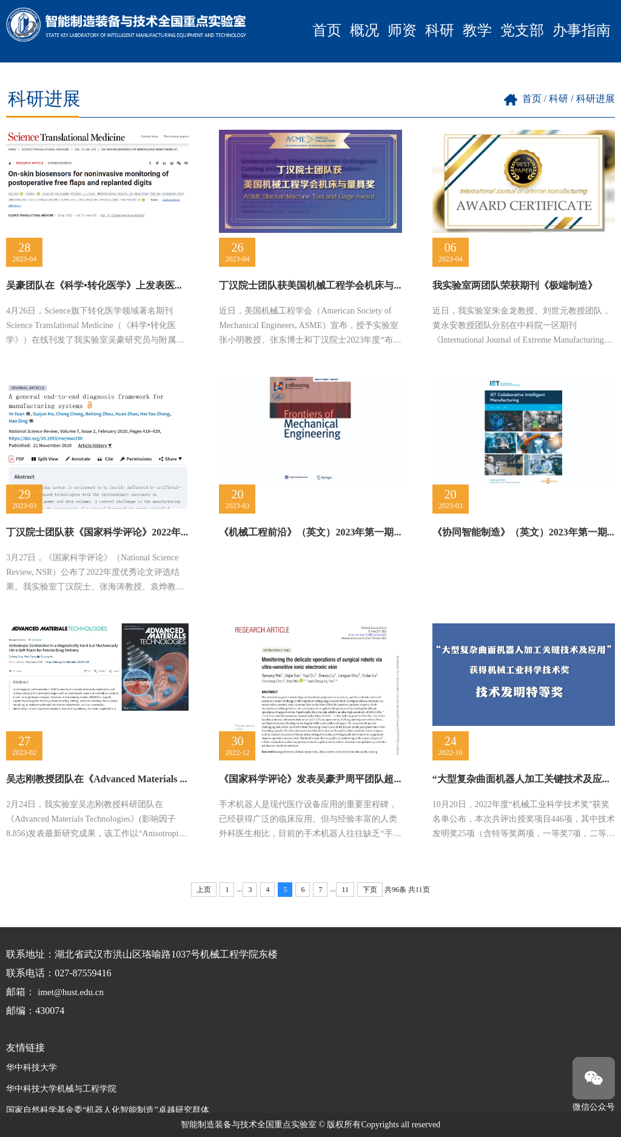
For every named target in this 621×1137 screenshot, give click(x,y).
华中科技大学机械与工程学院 (61, 1088)
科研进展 (595, 98)
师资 (402, 30)
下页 (370, 889)
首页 (326, 30)
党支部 (522, 30)
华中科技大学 (31, 1067)
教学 (477, 30)
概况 (364, 30)
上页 (203, 889)
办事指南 (581, 30)
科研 (439, 30)
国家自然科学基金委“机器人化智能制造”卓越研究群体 (107, 1110)
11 (345, 889)
